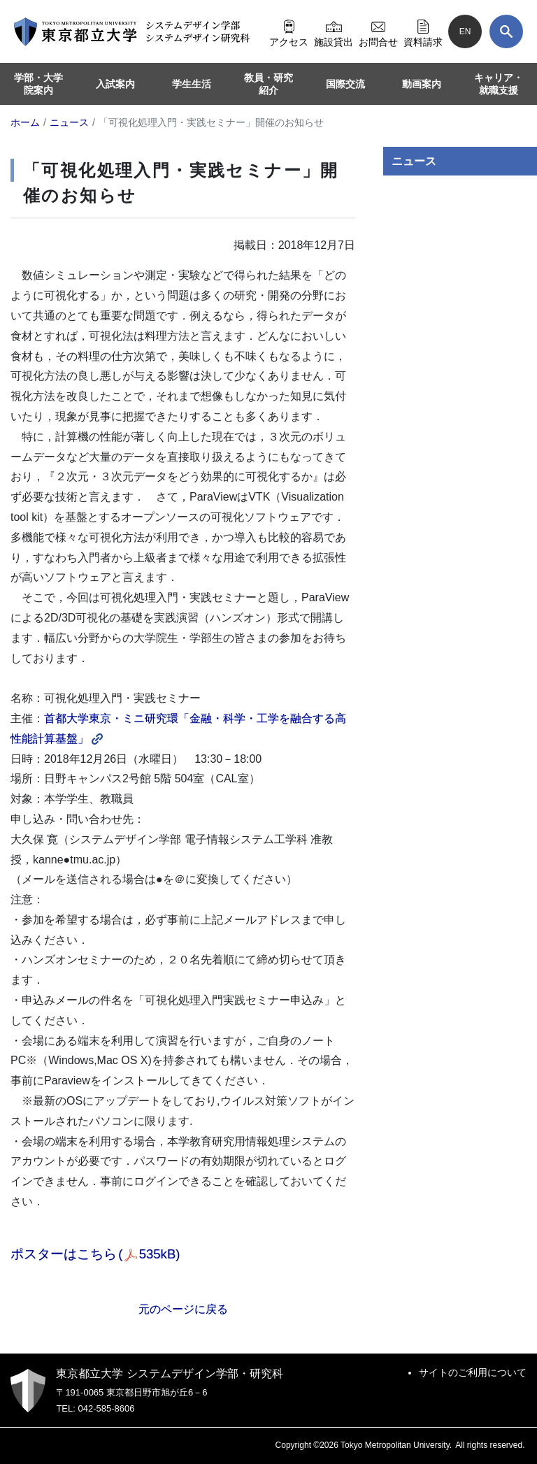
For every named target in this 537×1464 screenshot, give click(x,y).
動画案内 (421, 83)
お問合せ (378, 31)
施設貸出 (333, 31)
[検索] (506, 31)
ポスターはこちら (95, 1254)
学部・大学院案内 (38, 84)
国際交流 (345, 83)
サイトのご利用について (473, 1372)
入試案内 (115, 83)
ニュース (414, 161)
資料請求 (423, 31)
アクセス (288, 31)
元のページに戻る (183, 1309)
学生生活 (191, 83)
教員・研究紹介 (268, 84)
